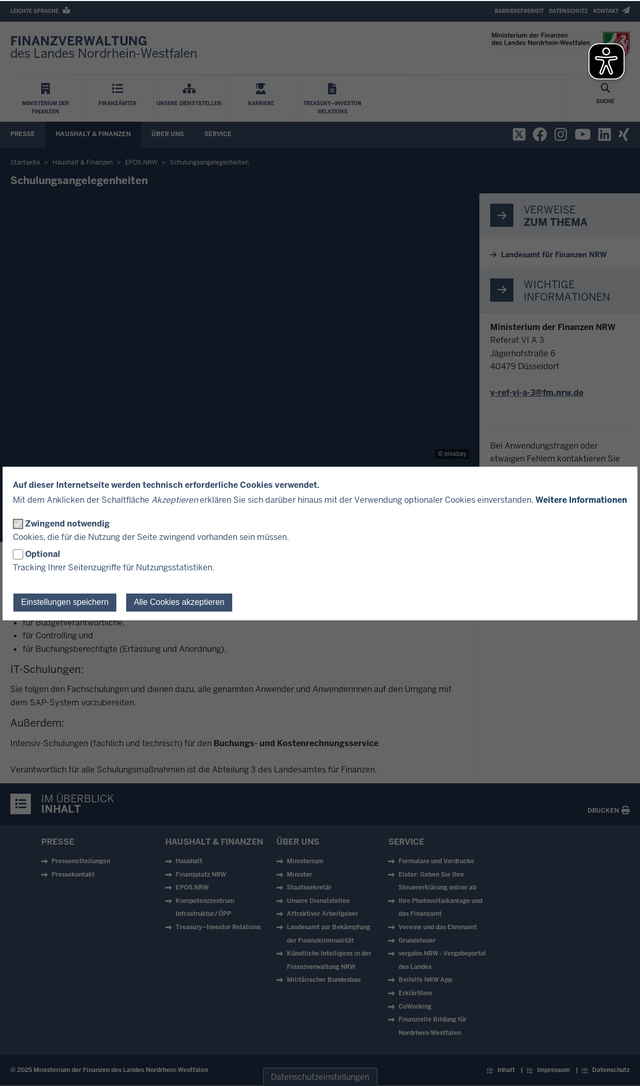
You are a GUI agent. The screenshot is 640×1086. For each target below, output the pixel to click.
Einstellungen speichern (65, 602)
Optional (42, 554)
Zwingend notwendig (67, 523)
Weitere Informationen (581, 500)
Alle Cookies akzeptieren (179, 602)
